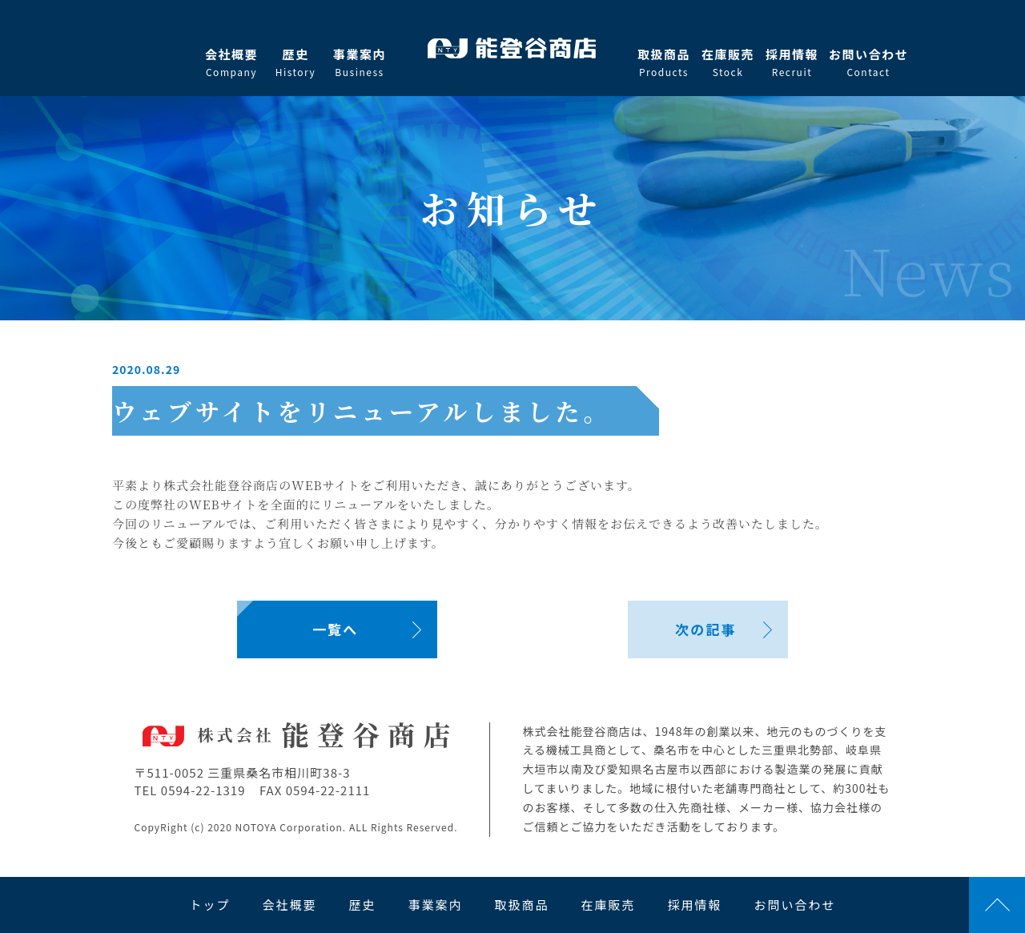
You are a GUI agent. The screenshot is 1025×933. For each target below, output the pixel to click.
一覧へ (335, 629)
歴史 (295, 62)
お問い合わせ (868, 62)
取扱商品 (664, 62)
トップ (209, 904)
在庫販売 (728, 62)
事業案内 (359, 62)
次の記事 (705, 629)
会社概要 (231, 62)
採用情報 (792, 62)
